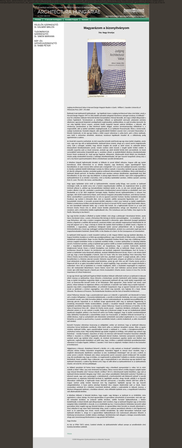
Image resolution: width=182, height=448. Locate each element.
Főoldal (38, 20)
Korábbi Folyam (71, 20)
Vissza (69, 434)
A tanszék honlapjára (53, 20)
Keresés (85, 20)
